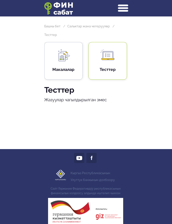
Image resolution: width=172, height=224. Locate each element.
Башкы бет (52, 26)
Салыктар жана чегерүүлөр (88, 26)
